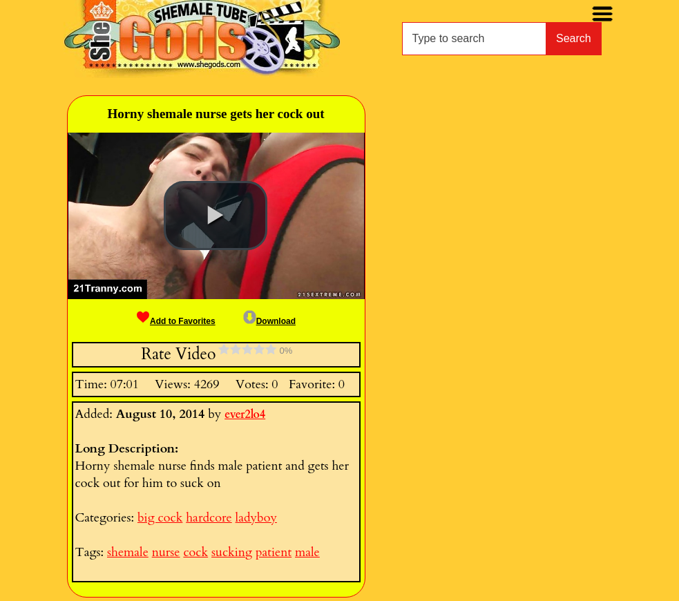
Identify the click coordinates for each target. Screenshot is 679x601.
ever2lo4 (244, 414)
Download (269, 321)
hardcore (208, 517)
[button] (215, 215)
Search (573, 38)
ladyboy (256, 517)
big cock (159, 517)
